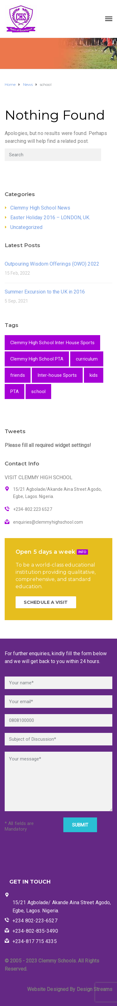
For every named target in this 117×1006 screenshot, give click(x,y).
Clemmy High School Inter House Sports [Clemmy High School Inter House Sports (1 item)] (52, 342)
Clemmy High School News (40, 208)
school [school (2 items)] (38, 391)
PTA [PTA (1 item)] (14, 391)
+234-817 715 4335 (34, 941)
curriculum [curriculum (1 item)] (87, 359)
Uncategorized (26, 227)
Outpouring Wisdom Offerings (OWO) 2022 (52, 264)
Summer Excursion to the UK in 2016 (45, 292)
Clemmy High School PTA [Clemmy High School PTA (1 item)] (36, 359)
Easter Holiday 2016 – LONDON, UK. (50, 217)
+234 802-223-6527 (34, 921)
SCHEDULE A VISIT (46, 602)
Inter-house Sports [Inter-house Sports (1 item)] (57, 375)
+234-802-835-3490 (35, 931)
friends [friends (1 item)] (17, 375)
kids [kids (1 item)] (94, 375)
